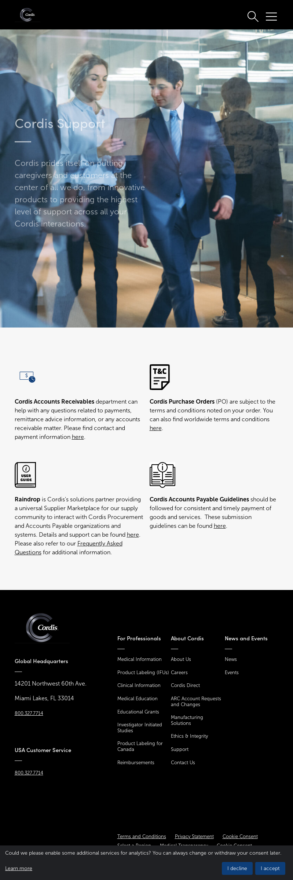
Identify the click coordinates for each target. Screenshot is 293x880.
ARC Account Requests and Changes (196, 701)
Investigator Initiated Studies (139, 727)
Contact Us (183, 762)
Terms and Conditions (141, 836)
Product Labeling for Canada (140, 746)
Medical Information (139, 659)
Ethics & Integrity (189, 736)
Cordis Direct (185, 685)
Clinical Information (139, 685)
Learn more (18, 868)
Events (232, 672)
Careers (179, 672)
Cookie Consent (240, 836)
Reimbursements (135, 762)
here (78, 436)
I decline (237, 868)
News (231, 659)
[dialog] (146, 862)
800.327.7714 (29, 713)
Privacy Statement (194, 836)
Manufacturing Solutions (187, 720)
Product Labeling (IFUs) (143, 672)
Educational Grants (138, 712)
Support (179, 749)
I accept (270, 868)
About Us (181, 659)
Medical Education (137, 698)
